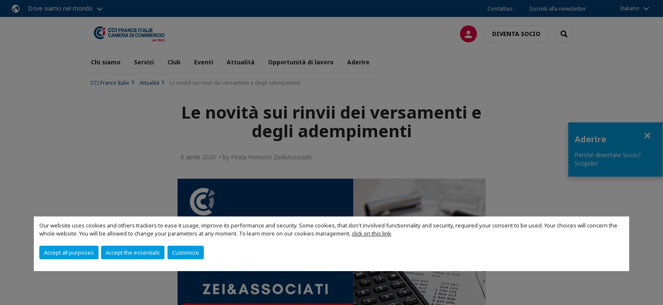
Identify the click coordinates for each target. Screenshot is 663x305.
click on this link (371, 233)
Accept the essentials (133, 252)
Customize (185, 252)
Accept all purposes (69, 252)
